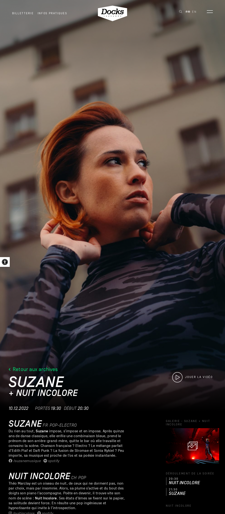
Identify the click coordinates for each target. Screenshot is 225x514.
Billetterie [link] (23, 14)
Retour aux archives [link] (33, 369)
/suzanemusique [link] (25, 461)
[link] (5, 262)
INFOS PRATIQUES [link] (52, 14)
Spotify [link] (51, 461)
